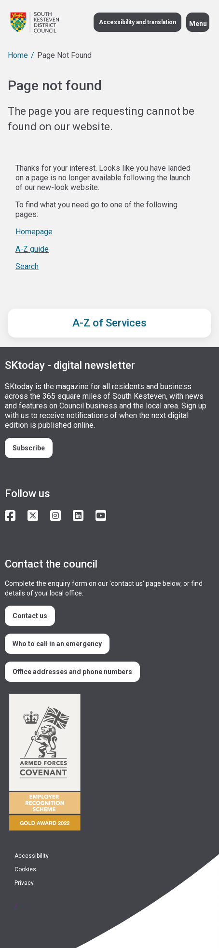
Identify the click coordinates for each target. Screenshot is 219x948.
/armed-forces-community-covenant (105, 764)
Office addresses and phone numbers (72, 672)
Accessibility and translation (137, 22)
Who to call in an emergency (57, 644)
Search (27, 266)
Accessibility (31, 856)
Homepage (34, 231)
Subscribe (29, 448)
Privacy (24, 883)
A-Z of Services (109, 323)
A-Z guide (32, 249)
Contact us (30, 616)
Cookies (25, 869)
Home (18, 55)
